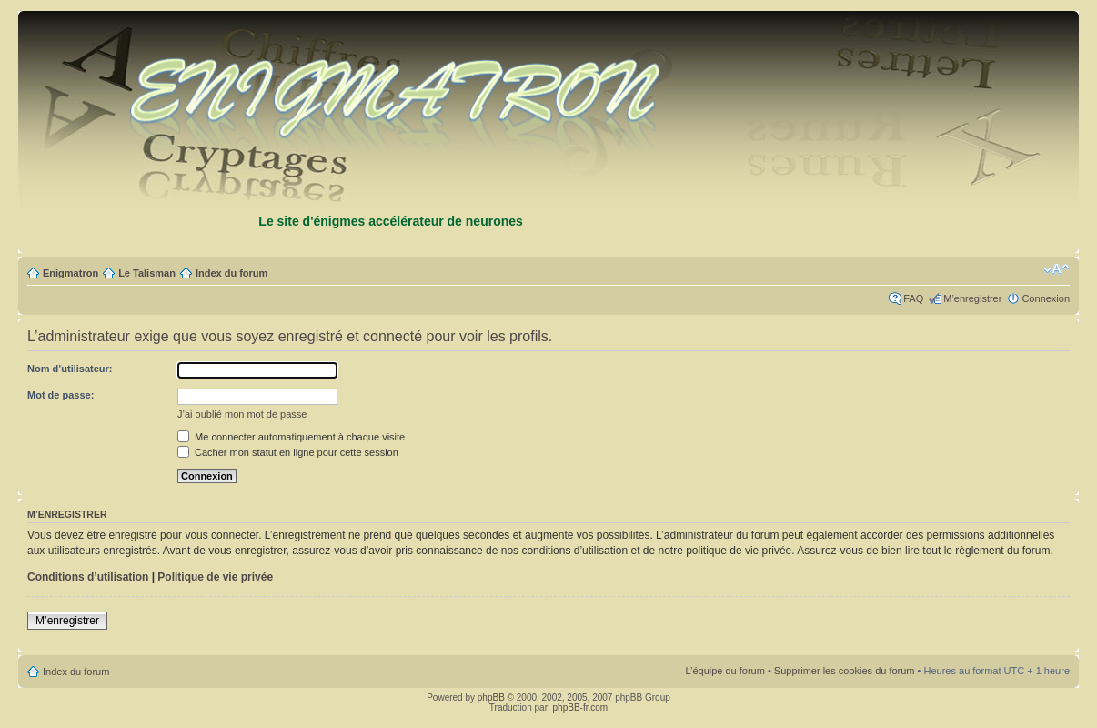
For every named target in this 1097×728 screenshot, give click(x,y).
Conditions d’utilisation (87, 577)
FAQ (913, 298)
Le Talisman (147, 273)
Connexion (1046, 298)
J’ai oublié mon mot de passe (242, 414)
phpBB (491, 698)
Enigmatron (70, 273)
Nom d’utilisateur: (70, 368)
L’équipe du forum (724, 670)
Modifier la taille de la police (1056, 269)
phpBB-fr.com (581, 708)
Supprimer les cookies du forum (844, 670)
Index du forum (231, 273)
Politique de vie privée (215, 577)
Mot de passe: (60, 394)
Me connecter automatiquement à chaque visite (291, 436)
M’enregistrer (972, 298)
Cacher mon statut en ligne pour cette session (287, 452)
